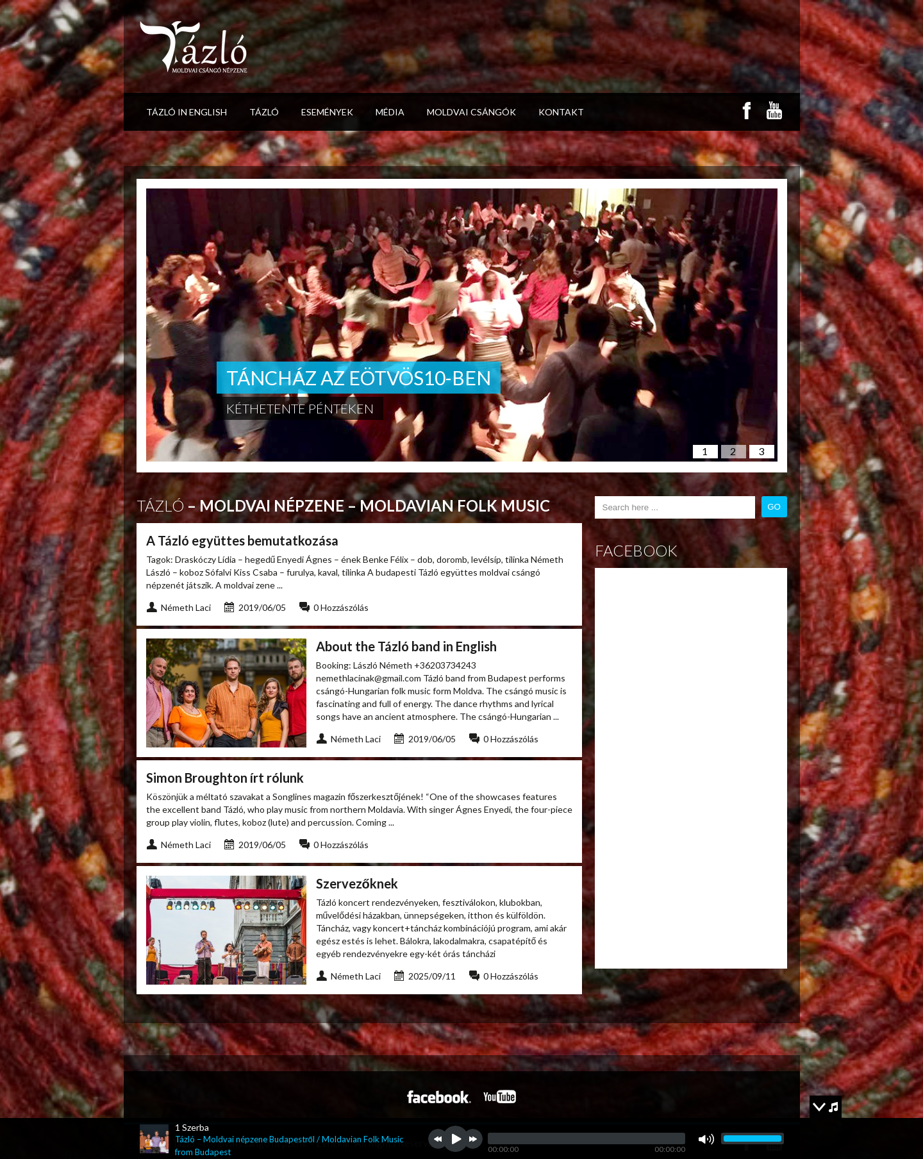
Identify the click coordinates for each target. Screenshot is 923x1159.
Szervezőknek (357, 883)
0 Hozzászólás (341, 607)
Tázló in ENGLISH (186, 111)
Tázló (264, 111)
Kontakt (561, 111)
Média (390, 111)
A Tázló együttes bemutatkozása (242, 540)
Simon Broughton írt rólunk (225, 777)
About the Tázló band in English (406, 646)
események (327, 111)
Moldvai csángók (471, 111)
